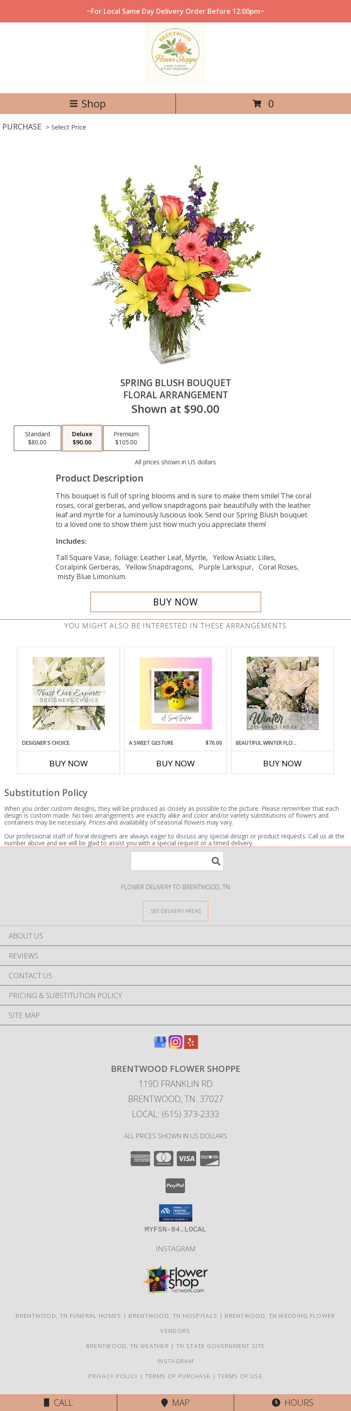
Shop (87, 103)
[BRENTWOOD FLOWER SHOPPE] (175, 80)
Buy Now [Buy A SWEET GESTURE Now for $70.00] (175, 763)
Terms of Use (240, 1376)
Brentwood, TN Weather (127, 1346)
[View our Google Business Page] (160, 1046)
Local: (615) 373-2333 (175, 1114)
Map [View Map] (175, 1402)
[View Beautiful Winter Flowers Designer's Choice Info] (283, 693)
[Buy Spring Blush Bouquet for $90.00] (175, 602)
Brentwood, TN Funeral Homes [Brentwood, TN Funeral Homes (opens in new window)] (68, 1316)
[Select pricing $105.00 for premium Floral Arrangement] (126, 438)
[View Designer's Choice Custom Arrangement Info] (69, 693)
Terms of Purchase (177, 1376)
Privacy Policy (113, 1376)
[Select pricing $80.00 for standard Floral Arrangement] (37, 438)
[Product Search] (177, 861)
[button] (175, 1213)
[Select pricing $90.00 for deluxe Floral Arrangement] (82, 438)
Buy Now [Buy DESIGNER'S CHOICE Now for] (68, 763)
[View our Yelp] (191, 1046)
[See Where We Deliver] (175, 911)
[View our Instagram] (175, 1046)
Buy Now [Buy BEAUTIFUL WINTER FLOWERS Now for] (282, 763)
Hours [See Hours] (292, 1402)
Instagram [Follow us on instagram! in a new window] (176, 1249)
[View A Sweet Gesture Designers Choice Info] (176, 694)
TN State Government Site (220, 1346)
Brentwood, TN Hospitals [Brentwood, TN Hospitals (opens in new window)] (172, 1316)
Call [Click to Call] (58, 1402)
